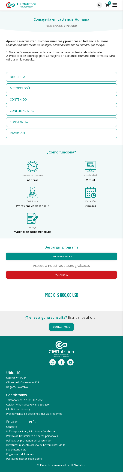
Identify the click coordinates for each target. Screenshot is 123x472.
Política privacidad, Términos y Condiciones (31, 431)
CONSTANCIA (19, 122)
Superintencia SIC (16, 449)
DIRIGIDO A (17, 77)
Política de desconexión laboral (24, 458)
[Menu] (99, 5)
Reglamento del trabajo (20, 454)
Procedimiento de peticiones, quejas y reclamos (34, 413)
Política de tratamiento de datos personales (32, 436)
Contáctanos (61, 326)
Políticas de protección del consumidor (29, 440)
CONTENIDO (18, 99)
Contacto (11, 426)
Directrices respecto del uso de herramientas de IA (35, 445)
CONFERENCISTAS (22, 111)
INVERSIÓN (17, 133)
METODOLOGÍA (20, 88)
